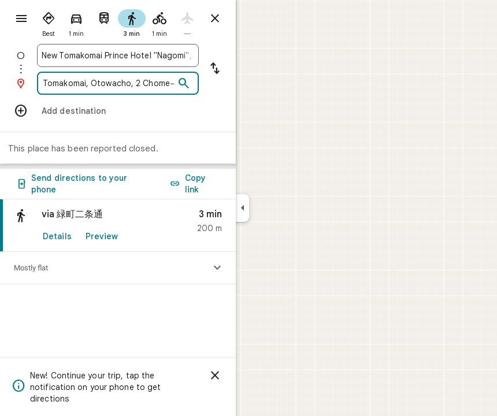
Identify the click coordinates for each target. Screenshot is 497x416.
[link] (118, 225)
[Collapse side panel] (242, 208)
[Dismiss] (215, 375)
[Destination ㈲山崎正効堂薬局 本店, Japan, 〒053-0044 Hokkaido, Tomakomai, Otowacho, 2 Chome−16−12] (108, 83)
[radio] (48, 22)
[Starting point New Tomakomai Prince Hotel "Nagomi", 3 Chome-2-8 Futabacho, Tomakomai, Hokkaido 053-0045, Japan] (118, 55)
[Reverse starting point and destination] (215, 69)
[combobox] (118, 55)
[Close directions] (215, 18)
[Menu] (21, 18)
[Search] (183, 83)
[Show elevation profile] (217, 268)
